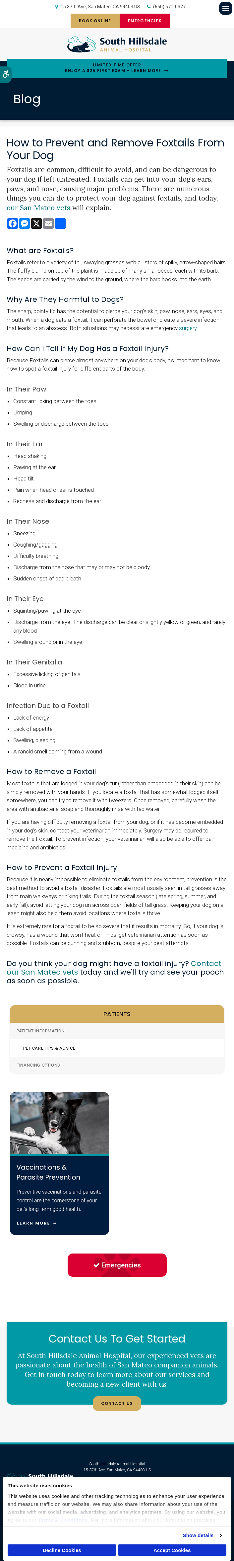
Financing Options (38, 1065)
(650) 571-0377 (169, 6)
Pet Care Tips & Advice (49, 1048)
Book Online (95, 21)
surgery (188, 328)
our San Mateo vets (38, 207)
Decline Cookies (62, 1550)
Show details (198, 1535)
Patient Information (41, 1030)
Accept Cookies (172, 1550)
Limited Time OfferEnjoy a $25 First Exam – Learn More (113, 67)
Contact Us (117, 1403)
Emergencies (145, 21)
